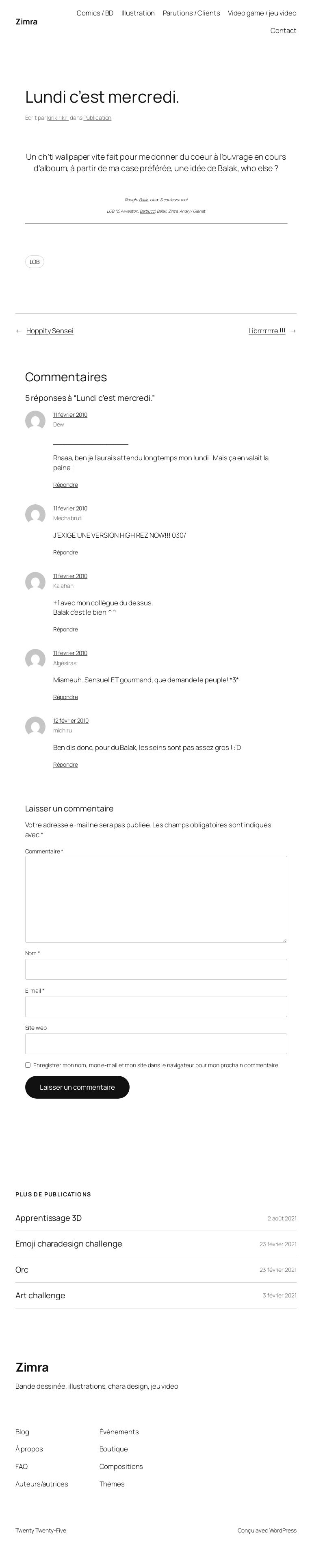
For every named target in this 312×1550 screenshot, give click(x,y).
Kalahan (63, 585)
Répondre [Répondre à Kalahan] (65, 629)
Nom (33, 953)
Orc (21, 1269)
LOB (35, 262)
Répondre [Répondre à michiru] (65, 764)
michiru (62, 730)
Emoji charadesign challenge (68, 1243)
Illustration (138, 13)
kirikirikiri (58, 117)
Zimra (26, 21)
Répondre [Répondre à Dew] (65, 484)
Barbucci (147, 211)
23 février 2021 (278, 1244)
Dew (59, 424)
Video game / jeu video (262, 13)
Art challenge (40, 1295)
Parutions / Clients (191, 13)
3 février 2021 (280, 1295)
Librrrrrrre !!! (267, 330)
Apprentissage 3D (48, 1218)
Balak (143, 199)
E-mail (35, 990)
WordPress (283, 1530)
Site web (36, 1027)
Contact (283, 30)
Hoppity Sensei (50, 330)
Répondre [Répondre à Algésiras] (65, 697)
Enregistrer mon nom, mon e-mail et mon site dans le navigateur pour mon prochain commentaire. (156, 1065)
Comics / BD (95, 13)
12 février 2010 (71, 720)
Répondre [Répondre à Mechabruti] (65, 552)
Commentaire (44, 851)
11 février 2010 (70, 414)
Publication (97, 117)
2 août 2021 (282, 1218)
